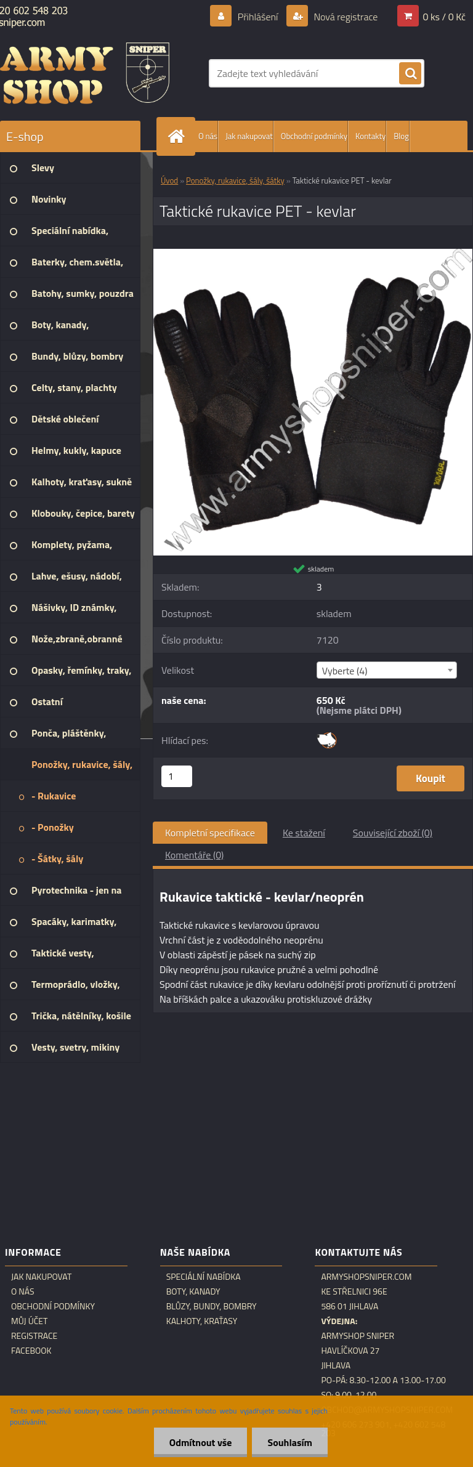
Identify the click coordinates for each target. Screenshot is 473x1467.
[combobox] (387, 670)
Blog (401, 136)
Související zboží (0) (392, 832)
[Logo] (84, 73)
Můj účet (29, 1321)
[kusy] (176, 776)
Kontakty (370, 136)
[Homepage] (178, 136)
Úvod (169, 180)
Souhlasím (289, 1442)
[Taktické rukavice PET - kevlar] (312, 253)
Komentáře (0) (194, 854)
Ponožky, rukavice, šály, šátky (235, 180)
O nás (207, 136)
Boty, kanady (193, 1291)
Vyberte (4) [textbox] (345, 670)
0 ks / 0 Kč (444, 16)
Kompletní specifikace (210, 832)
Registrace (34, 1336)
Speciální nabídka (203, 1276)
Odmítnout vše (200, 1442)
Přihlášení (257, 16)
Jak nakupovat (249, 136)
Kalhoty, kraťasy (202, 1321)
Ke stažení (304, 832)
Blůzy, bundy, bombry (211, 1306)
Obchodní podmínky (314, 136)
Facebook (31, 1350)
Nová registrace (345, 16)
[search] (410, 74)
